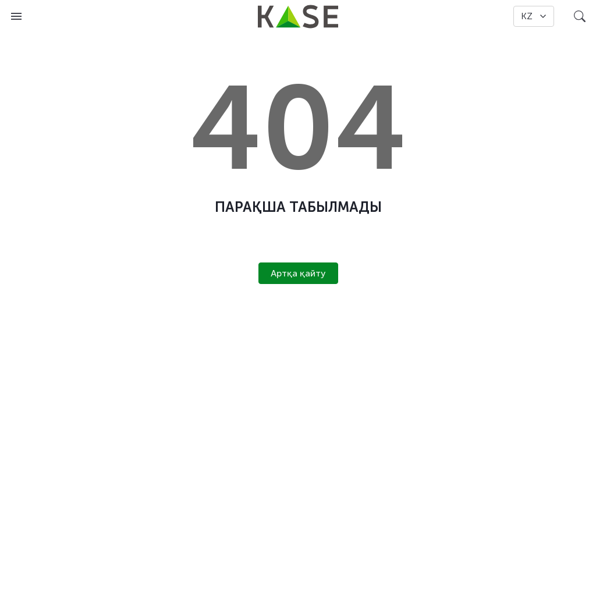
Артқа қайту (298, 273)
